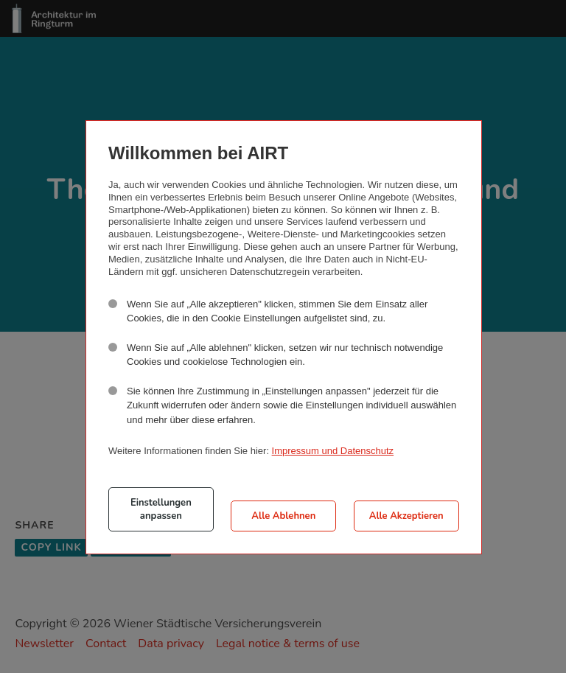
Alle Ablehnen (283, 516)
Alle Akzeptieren (406, 516)
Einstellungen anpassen (161, 509)
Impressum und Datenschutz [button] (333, 450)
